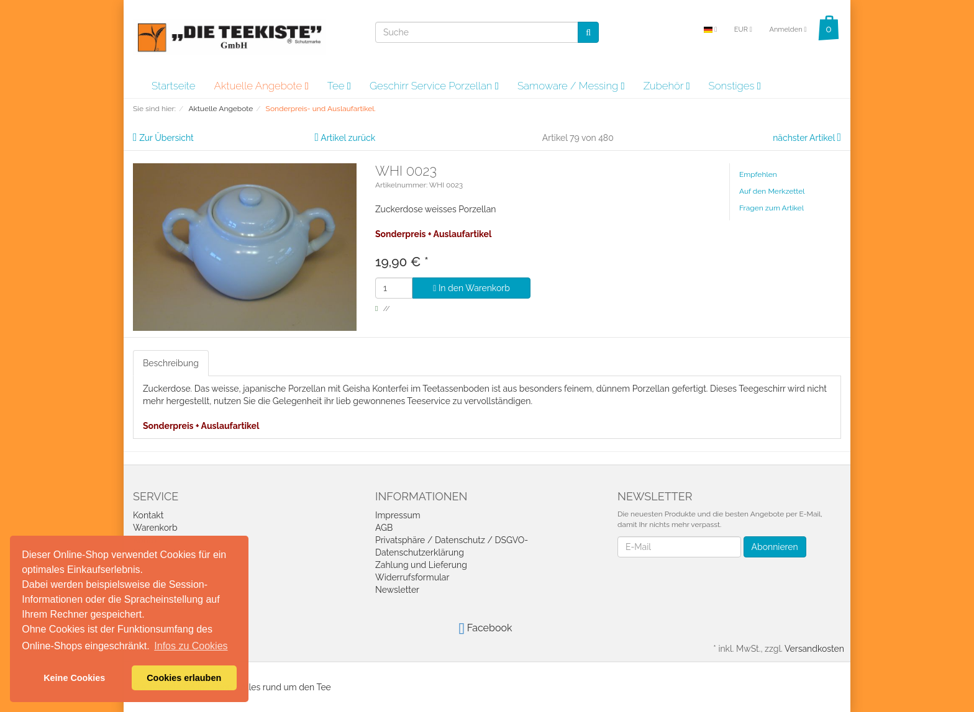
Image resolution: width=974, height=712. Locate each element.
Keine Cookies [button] (74, 678)
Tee (339, 85)
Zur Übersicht (166, 138)
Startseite (173, 85)
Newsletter (397, 590)
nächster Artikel (805, 138)
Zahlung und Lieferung (421, 565)
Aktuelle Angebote (261, 85)
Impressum (398, 515)
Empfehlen (758, 174)
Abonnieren (775, 547)
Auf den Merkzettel (771, 191)
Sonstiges (735, 85)
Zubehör (667, 85)
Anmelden (787, 29)
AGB (384, 528)
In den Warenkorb (471, 288)
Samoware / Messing (571, 85)
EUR (743, 29)
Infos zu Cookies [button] (190, 646)
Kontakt (148, 515)
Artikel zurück (348, 138)
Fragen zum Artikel (771, 208)
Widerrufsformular (412, 577)
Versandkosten (814, 649)
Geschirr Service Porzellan (434, 85)
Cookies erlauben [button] (184, 678)
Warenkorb (155, 528)
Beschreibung (171, 363)
